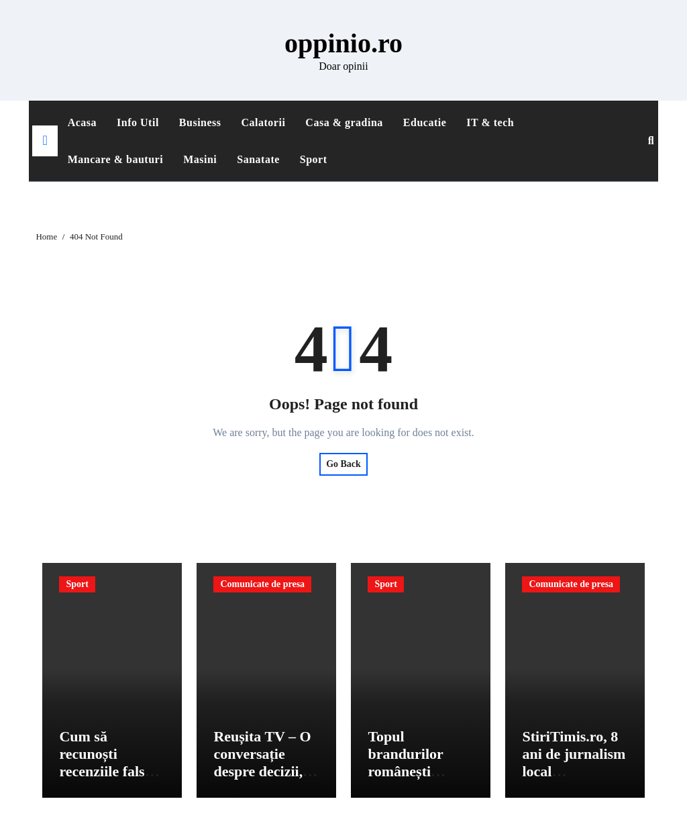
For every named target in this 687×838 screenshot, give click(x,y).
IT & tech (490, 122)
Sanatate (258, 159)
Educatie (424, 122)
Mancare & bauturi (115, 159)
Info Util (138, 122)
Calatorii (264, 122)
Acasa (82, 122)
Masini (200, 159)
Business (200, 122)
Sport (313, 159)
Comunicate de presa (262, 584)
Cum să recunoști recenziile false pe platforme (105, 763)
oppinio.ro (343, 43)
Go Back (343, 464)
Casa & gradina (343, 122)
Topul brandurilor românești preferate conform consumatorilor (416, 780)
